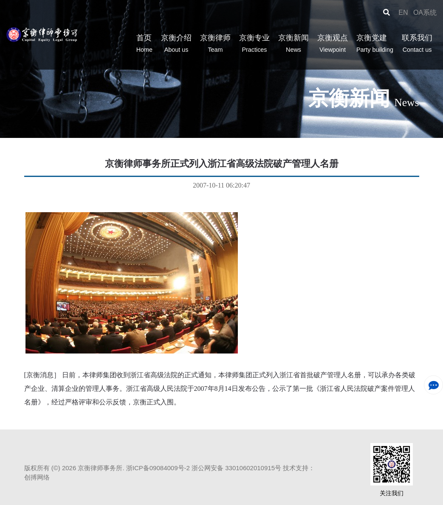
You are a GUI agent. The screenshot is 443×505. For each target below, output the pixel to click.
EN (404, 12)
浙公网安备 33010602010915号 (236, 467)
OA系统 (425, 12)
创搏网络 (37, 477)
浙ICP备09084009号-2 (158, 467)
